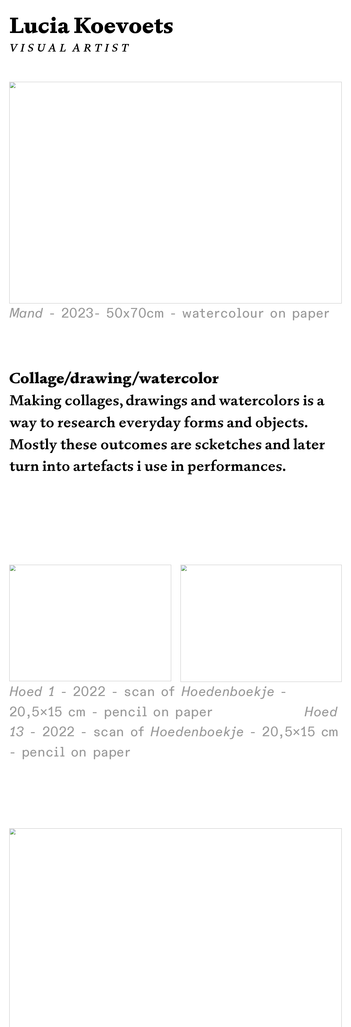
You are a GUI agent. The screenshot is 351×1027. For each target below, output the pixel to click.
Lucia (39, 25)
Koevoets (123, 25)
